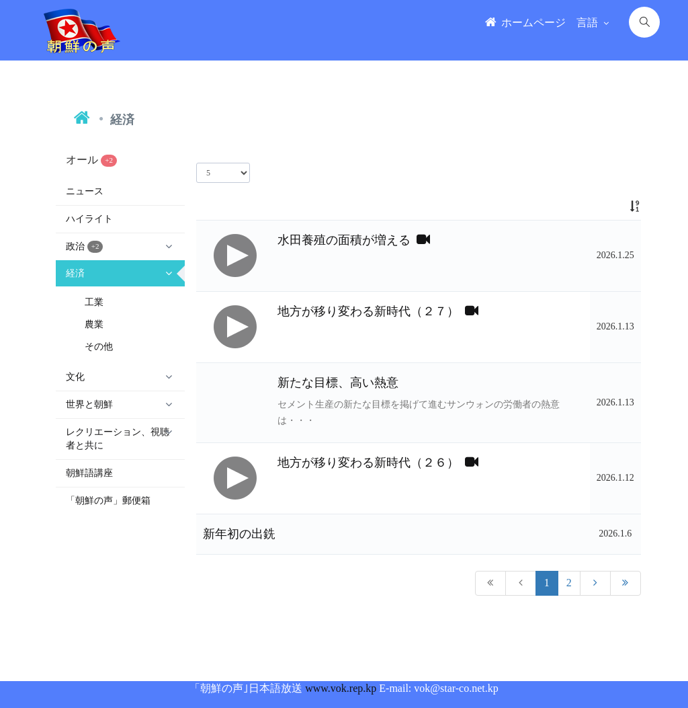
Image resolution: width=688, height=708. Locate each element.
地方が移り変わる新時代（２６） (377, 462)
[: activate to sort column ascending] (615, 206)
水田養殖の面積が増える (353, 240)
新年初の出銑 (239, 534)
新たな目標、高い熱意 (337, 382)
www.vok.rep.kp (340, 688)
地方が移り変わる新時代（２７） (377, 311)
